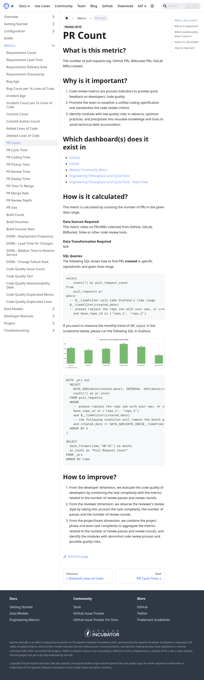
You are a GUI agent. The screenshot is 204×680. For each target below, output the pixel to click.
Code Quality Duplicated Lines (29, 301)
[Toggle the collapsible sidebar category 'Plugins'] (53, 323)
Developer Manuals (18, 316)
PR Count (13, 143)
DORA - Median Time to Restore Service (30, 252)
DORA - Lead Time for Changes (29, 243)
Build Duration (17, 222)
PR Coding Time (18, 157)
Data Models (13, 309)
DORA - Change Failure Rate (27, 262)
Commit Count (17, 114)
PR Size (11, 207)
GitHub (107, 6)
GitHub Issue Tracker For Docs (95, 620)
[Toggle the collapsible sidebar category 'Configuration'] (53, 31)
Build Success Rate (20, 229)
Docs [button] (22, 6)
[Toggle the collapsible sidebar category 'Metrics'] (53, 45)
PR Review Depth (19, 200)
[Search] (181, 6)
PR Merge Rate (17, 193)
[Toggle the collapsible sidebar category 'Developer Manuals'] (53, 316)
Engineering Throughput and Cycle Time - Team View (108, 182)
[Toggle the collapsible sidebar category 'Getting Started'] (53, 24)
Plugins (9, 323)
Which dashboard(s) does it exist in (186, 34)
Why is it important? (186, 26)
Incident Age (16, 96)
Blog (93, 6)
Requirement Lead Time (24, 60)
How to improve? (185, 48)
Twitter (142, 613)
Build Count (15, 214)
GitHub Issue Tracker (88, 613)
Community (64, 6)
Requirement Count (21, 52)
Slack (77, 607)
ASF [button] (140, 6)
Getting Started (15, 24)
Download (125, 6)
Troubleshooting (16, 330)
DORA (8, 38)
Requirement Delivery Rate (26, 67)
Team (81, 6)
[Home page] (67, 18)
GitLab (74, 163)
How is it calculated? (187, 42)
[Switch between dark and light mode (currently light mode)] (152, 6)
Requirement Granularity (25, 74)
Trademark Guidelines (153, 620)
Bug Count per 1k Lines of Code (30, 88)
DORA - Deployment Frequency (29, 236)
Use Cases (42, 6)
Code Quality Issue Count (25, 269)
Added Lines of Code (21, 128)
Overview (11, 17)
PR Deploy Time (18, 179)
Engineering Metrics (25, 620)
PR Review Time (18, 171)
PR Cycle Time (16, 150)
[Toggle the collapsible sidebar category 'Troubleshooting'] (53, 330)
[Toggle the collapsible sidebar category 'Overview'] (53, 17)
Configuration (14, 31)
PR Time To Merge (20, 186)
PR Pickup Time (18, 164)
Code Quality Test (19, 276)
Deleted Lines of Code (22, 135)
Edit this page (75, 556)
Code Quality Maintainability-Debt (28, 285)
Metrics (9, 45)
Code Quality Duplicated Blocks (30, 294)
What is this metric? (186, 20)
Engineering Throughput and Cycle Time (99, 176)
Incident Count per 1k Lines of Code (29, 105)
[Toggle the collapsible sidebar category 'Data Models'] (53, 309)
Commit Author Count (23, 121)
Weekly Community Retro (88, 170)
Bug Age (12, 81)
